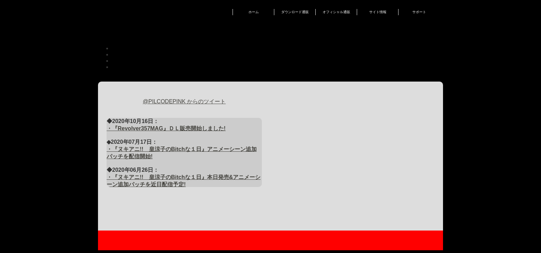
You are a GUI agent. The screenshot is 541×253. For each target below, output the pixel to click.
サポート (419, 12)
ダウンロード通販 (295, 12)
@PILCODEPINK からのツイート (184, 101)
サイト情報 (377, 12)
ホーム (253, 12)
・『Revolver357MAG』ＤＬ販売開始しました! (166, 128)
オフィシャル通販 (336, 12)
